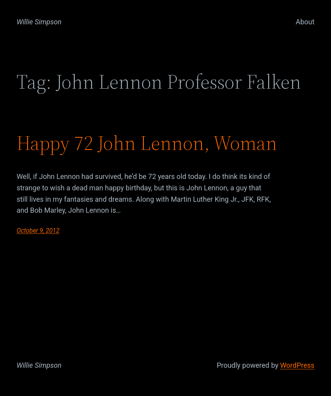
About (305, 22)
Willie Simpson (39, 22)
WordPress (297, 365)
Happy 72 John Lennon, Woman (146, 143)
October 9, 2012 (37, 230)
